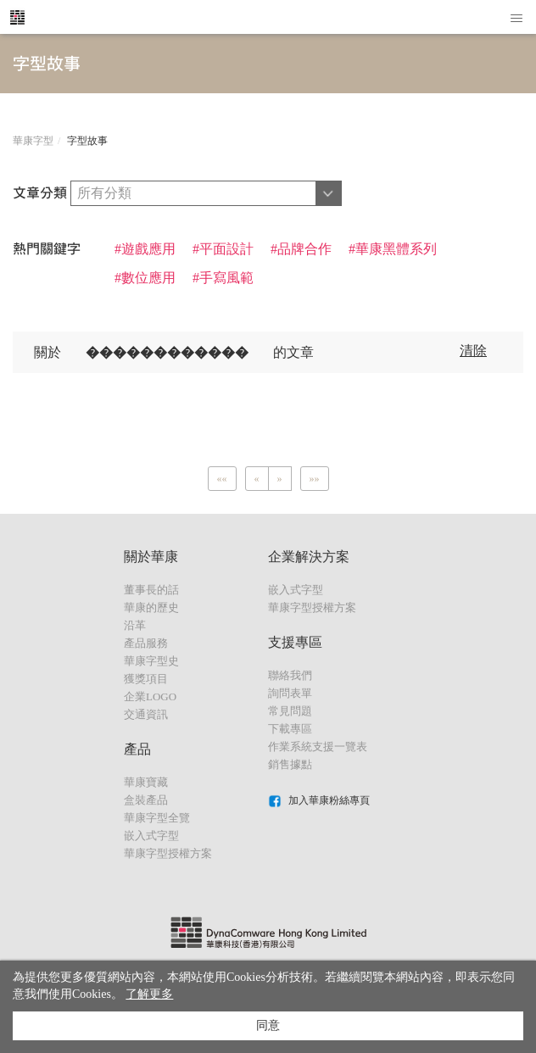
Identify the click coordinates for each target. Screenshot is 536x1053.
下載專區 (290, 728)
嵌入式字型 (151, 835)
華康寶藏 (146, 782)
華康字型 (33, 141)
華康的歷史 (151, 607)
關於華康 (151, 556)
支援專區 (295, 642)
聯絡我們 (290, 675)
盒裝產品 (146, 800)
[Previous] (222, 478)
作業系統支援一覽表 (317, 746)
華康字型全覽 (157, 817)
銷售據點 (290, 764)
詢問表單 (290, 693)
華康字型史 (151, 661)
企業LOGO (150, 696)
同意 (268, 1025)
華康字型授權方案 (168, 853)
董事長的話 (151, 589)
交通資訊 (146, 714)
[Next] (280, 478)
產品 (137, 749)
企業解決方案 (308, 556)
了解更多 (149, 994)
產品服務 (146, 643)
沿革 (135, 625)
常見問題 (290, 711)
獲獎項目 (146, 678)
